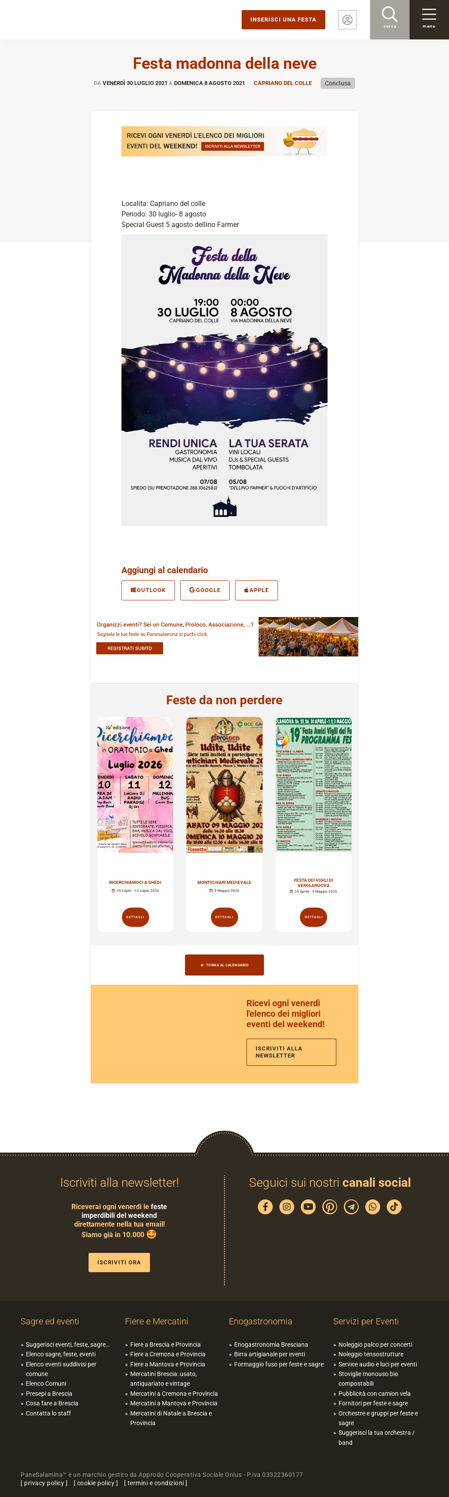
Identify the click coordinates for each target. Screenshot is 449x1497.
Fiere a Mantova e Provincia (167, 1364)
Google (205, 590)
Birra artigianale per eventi (269, 1354)
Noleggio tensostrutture (371, 1354)
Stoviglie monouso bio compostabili (368, 1378)
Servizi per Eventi (366, 1321)
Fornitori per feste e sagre (373, 1403)
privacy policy (44, 1482)
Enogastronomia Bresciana (271, 1344)
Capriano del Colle (283, 83)
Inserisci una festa (283, 19)
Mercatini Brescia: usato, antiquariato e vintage (163, 1378)
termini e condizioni (156, 1482)
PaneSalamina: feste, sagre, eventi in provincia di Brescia (68, 19)
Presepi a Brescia (49, 1393)
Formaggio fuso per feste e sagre (279, 1364)
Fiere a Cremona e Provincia (168, 1354)
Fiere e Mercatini (157, 1321)
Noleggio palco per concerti (375, 1344)
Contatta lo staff (48, 1413)
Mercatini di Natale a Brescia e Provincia (171, 1418)
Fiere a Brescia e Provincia (165, 1344)
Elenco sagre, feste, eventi (61, 1354)
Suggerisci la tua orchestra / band (377, 1437)
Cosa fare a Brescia (52, 1403)
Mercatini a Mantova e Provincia (173, 1403)
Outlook (148, 590)
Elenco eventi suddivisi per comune (61, 1369)
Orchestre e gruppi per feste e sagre (378, 1418)
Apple (256, 590)
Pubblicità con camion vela (375, 1393)
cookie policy (96, 1482)
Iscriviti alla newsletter (279, 1052)
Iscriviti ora (119, 1262)
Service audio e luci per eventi (378, 1364)
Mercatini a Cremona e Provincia (174, 1393)
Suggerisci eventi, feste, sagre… (68, 1344)
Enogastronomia (260, 1321)
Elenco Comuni (46, 1383)
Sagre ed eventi (50, 1321)
